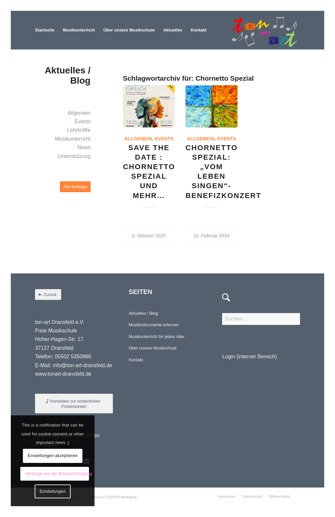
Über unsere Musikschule (153, 348)
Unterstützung (74, 156)
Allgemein (138, 138)
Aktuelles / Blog (143, 313)
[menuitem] (45, 30)
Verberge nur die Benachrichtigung (57, 473)
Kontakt (136, 359)
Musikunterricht (72, 139)
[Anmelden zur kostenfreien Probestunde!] (74, 403)
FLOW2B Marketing (121, 497)
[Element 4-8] (264, 30)
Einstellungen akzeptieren (53, 455)
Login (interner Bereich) (249, 356)
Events (164, 138)
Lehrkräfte (79, 130)
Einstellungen (53, 491)
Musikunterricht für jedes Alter (157, 336)
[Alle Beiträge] (75, 186)
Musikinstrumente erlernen (154, 324)
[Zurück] (48, 294)
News (84, 147)
